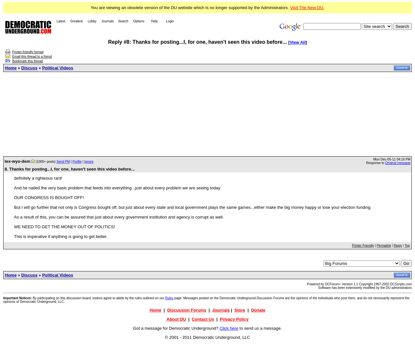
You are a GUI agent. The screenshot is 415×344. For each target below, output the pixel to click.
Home (11, 67)
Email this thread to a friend (32, 56)
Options (138, 21)
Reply (398, 245)
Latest (60, 21)
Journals (107, 21)
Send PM (63, 161)
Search (123, 21)
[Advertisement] (207, 114)
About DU (176, 319)
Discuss (29, 67)
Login (170, 21)
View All (297, 42)
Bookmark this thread (27, 61)
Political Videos (57, 67)
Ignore (88, 161)
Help (154, 21)
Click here (228, 328)
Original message (397, 163)
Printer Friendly (363, 245)
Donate (258, 310)
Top (407, 245)
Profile (77, 161)
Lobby (92, 21)
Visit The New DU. (307, 7)
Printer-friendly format (27, 52)
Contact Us (203, 319)
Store (239, 310)
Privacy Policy (234, 319)
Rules (169, 298)
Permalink (384, 245)
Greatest (76, 21)
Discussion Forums (187, 310)
